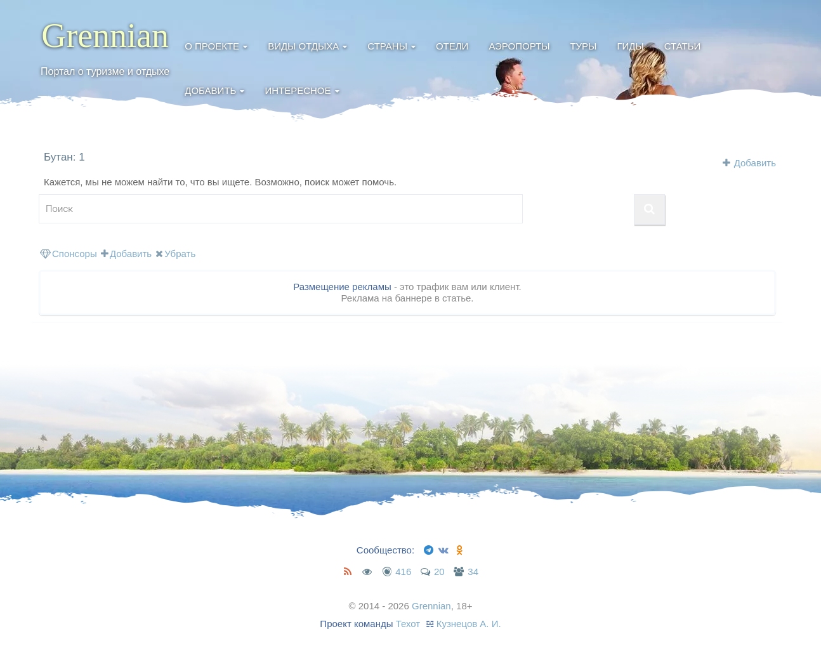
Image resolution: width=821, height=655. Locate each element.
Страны (387, 46)
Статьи (682, 46)
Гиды (630, 46)
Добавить (210, 90)
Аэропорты (519, 46)
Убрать (175, 253)
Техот (408, 623)
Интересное (298, 90)
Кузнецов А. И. (469, 623)
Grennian (105, 36)
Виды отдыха (303, 46)
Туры (583, 46)
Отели (452, 46)
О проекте (212, 46)
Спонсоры (68, 253)
